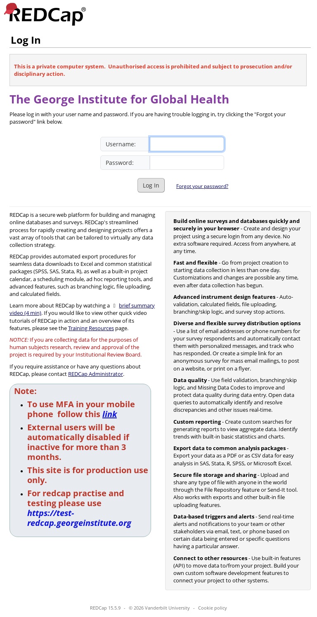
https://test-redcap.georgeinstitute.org (79, 517)
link (109, 414)
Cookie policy (212, 608)
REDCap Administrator (95, 374)
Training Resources (91, 328)
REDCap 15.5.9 (105, 608)
